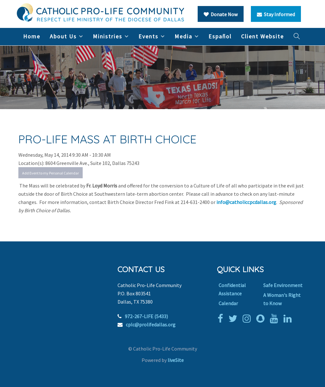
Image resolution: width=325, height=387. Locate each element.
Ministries (107, 36)
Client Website (262, 36)
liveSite (176, 360)
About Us (63, 36)
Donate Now (221, 14)
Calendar (228, 303)
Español (220, 36)
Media (183, 36)
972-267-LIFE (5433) (146, 316)
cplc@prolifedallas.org (150, 324)
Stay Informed (276, 14)
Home (31, 36)
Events (148, 36)
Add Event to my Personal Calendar (50, 173)
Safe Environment (283, 285)
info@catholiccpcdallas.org (246, 202)
